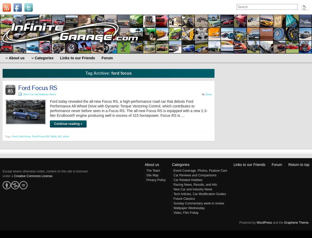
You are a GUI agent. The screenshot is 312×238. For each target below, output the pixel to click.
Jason (209, 94)
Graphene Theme (296, 222)
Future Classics (184, 199)
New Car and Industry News (39, 94)
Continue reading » (68, 124)
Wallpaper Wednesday (189, 208)
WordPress (264, 222)
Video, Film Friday (185, 213)
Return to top (298, 165)
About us (152, 165)
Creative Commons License (33, 176)
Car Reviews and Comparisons (194, 175)
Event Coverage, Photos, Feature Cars (200, 170)
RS (59, 136)
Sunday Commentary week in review (198, 203)
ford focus (25, 136)
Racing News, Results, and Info (195, 184)
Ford (14, 136)
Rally (54, 136)
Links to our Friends (249, 165)
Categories (181, 165)
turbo (66, 136)
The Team (153, 170)
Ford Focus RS (37, 88)
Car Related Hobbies (187, 180)
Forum (277, 165)
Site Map (152, 175)
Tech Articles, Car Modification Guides (199, 194)
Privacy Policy (156, 180)
